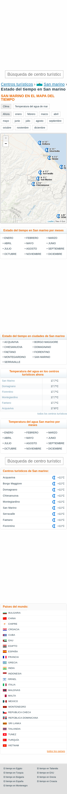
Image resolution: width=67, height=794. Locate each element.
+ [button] (6, 138)
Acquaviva (11, 342)
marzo (52, 238)
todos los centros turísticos (52, 413)
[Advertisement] (33, 35)
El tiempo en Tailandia (47, 768)
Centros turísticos (17, 84)
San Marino (42, 357)
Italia (12, 684)
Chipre (12, 624)
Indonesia (14, 673)
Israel (12, 679)
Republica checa (19, 712)
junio (52, 243)
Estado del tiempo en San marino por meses (33, 230)
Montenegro (17, 706)
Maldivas (14, 690)
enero (8, 238)
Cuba (11, 635)
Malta (12, 695)
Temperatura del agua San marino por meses (34, 423)
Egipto (12, 646)
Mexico (13, 701)
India (11, 668)
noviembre (33, 254)
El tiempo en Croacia (47, 781)
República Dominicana (23, 717)
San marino (54, 84)
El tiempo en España (13, 781)
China (12, 618)
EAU (10, 640)
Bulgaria (14, 612)
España (13, 651)
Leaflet (51, 221)
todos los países (56, 751)
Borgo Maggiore (46, 342)
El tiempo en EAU (45, 773)
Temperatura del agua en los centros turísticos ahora (34, 373)
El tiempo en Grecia (46, 777)
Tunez (12, 734)
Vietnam (13, 745)
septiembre (56, 248)
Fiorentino (42, 352)
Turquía (13, 740)
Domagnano (42, 347)
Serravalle (12, 362)
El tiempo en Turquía (13, 773)
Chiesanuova (13, 347)
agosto (31, 248)
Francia (13, 657)
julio (7, 248)
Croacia (13, 629)
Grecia (13, 662)
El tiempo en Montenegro (16, 785)
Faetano (10, 352)
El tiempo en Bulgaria (14, 777)
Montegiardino (15, 357)
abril (7, 243)
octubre (10, 254)
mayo (29, 243)
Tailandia (14, 729)
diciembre (55, 254)
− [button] (6, 144)
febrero (32, 238)
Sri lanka (14, 723)
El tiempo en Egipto (13, 768)
